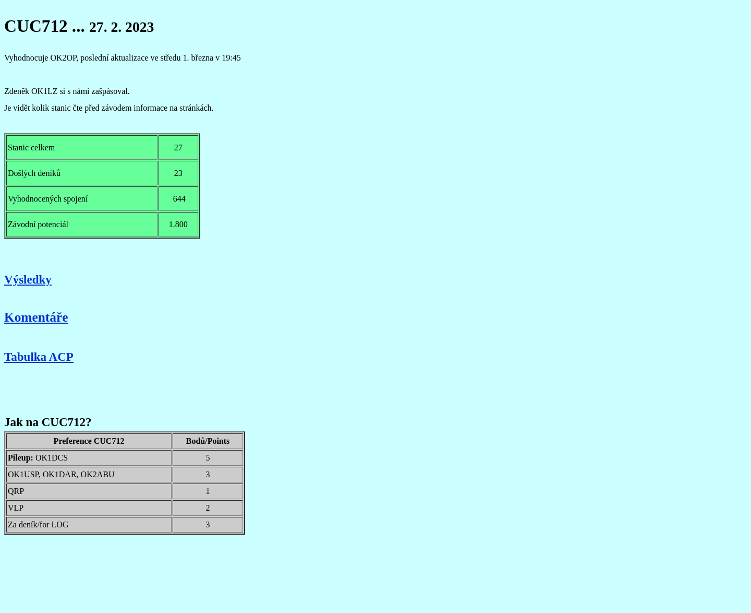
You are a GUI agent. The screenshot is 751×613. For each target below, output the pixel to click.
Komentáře (36, 317)
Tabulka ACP (39, 356)
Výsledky (28, 279)
